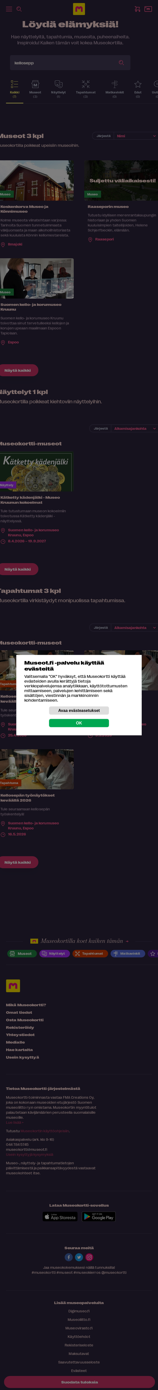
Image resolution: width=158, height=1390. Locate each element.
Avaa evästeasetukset (79, 710)
